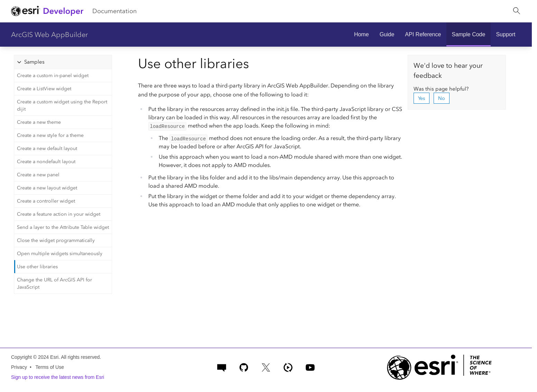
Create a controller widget (46, 201)
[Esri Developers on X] (266, 366)
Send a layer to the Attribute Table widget (63, 227)
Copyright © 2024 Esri (34, 357)
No (441, 98)
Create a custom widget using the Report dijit (62, 105)
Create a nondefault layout (46, 162)
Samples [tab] (34, 62)
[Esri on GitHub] (243, 366)
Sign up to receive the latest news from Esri (57, 377)
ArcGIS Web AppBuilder (49, 34)
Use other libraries (37, 267)
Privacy (19, 367)
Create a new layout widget (47, 188)
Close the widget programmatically (56, 240)
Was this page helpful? (441, 89)
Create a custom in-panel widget (53, 75)
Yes (421, 98)
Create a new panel (38, 175)
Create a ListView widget (44, 89)
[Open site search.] (516, 11)
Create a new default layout (47, 148)
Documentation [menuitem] (114, 11)
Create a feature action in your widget (58, 214)
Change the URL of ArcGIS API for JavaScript (54, 283)
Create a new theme (39, 122)
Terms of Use (49, 367)
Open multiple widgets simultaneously (59, 253)
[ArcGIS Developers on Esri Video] (288, 366)
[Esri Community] (221, 366)
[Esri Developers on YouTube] (310, 366)
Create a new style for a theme (50, 135)
